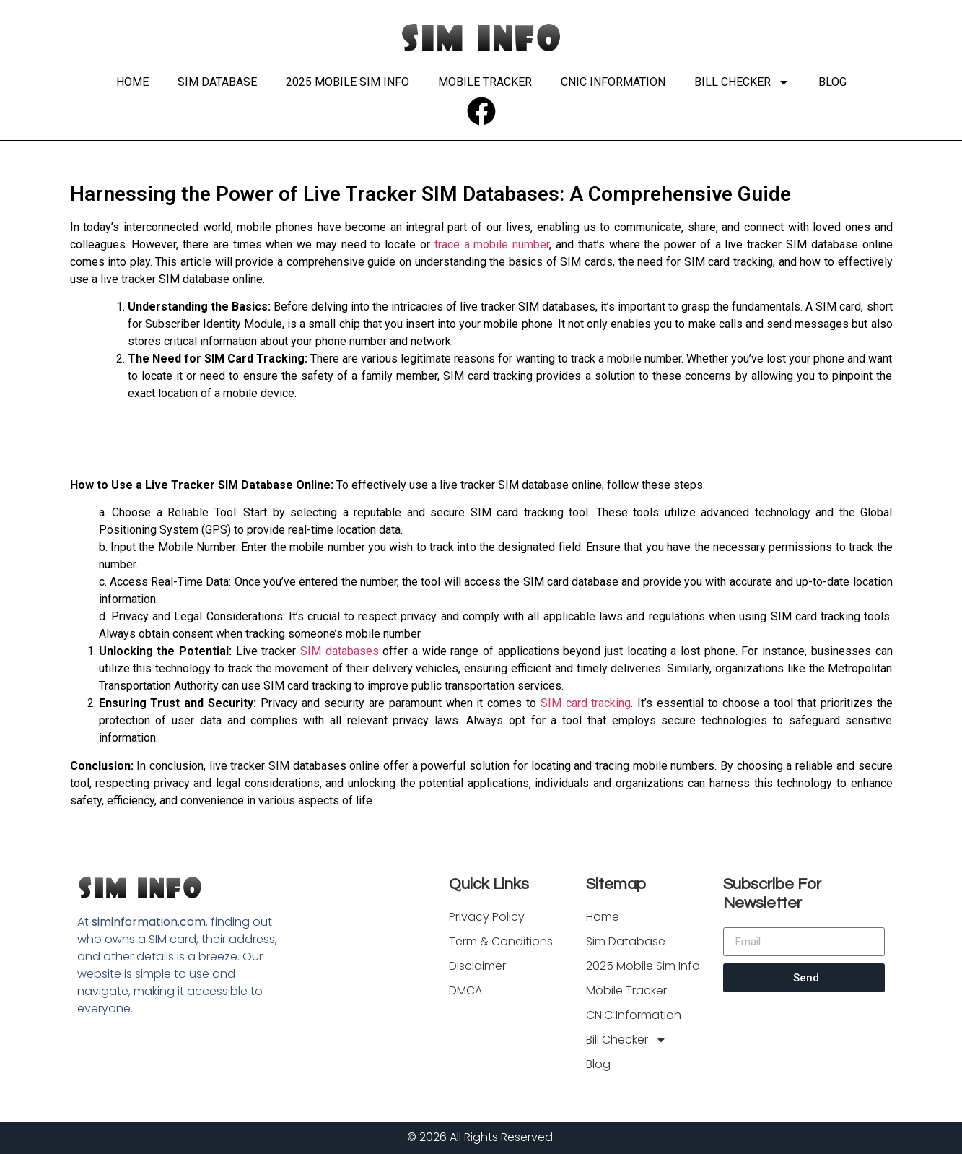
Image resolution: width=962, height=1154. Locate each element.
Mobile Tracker (485, 82)
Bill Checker (742, 82)
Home (132, 82)
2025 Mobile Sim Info (347, 82)
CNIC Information (613, 82)
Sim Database (217, 82)
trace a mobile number (491, 244)
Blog (832, 82)
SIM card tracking (586, 703)
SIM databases (339, 651)
